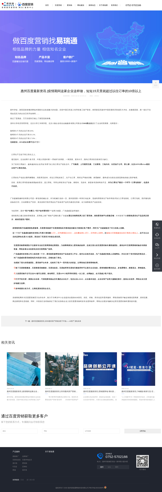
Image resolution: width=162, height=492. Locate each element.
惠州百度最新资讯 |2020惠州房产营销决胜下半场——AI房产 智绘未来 (56, 321)
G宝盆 (15, 466)
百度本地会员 (27, 460)
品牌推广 (25, 456)
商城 (14, 470)
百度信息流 (17, 460)
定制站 (24, 466)
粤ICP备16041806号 (96, 488)
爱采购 (24, 463)
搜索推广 (16, 456)
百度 (22, 480)
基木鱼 (15, 463)
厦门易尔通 (31, 480)
